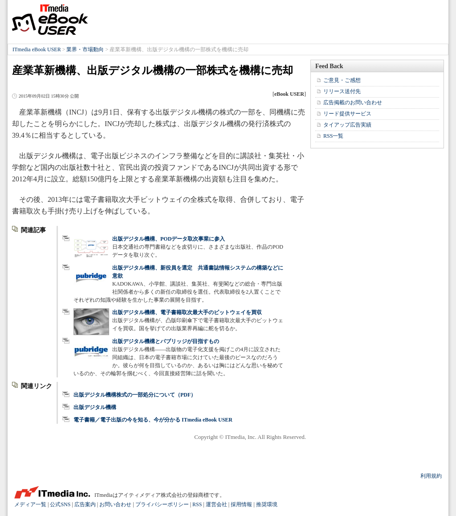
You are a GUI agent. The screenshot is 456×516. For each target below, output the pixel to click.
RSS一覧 (333, 136)
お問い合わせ (115, 504)
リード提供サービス (347, 114)
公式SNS (60, 504)
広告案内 (85, 504)
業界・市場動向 (85, 49)
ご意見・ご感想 (342, 80)
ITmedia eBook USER (50, 19)
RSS (197, 504)
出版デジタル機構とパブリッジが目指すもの (165, 341)
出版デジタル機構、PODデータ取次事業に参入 (168, 239)
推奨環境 (266, 504)
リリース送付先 (342, 91)
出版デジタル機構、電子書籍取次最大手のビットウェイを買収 (187, 312)
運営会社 (216, 504)
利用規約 (431, 476)
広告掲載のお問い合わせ (352, 102)
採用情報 (241, 504)
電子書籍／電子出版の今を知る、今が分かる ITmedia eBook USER (152, 420)
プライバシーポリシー (162, 504)
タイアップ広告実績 (347, 125)
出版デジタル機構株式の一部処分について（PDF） (134, 395)
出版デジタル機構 (94, 407)
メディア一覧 (30, 504)
